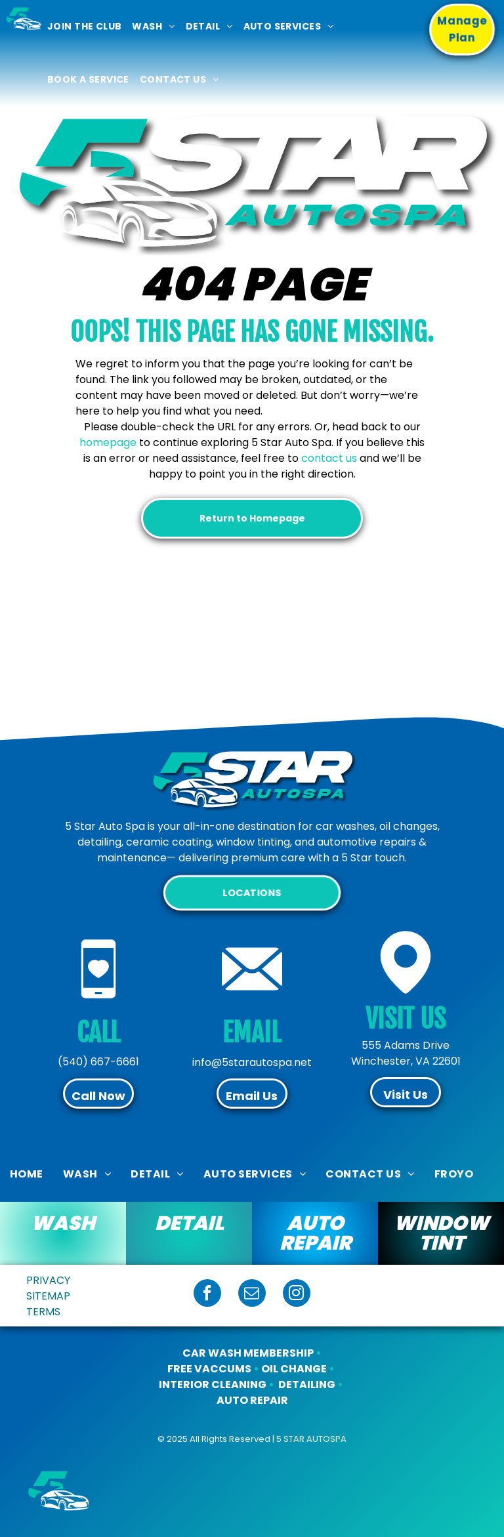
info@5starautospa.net (252, 1062)
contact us (329, 458)
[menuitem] (84, 26)
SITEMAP (48, 1295)
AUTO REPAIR (315, 1233)
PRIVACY (48, 1280)
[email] (252, 1294)
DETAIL (189, 1223)
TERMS (43, 1311)
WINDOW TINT (441, 1233)
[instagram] (296, 1294)
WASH (63, 1223)
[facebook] (207, 1294)
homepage (107, 442)
